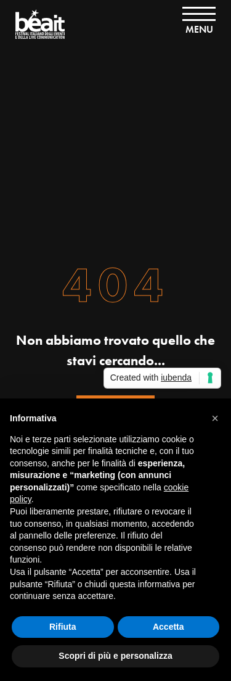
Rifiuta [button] (62, 627)
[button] (215, 418)
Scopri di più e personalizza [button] (115, 656)
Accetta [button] (168, 627)
